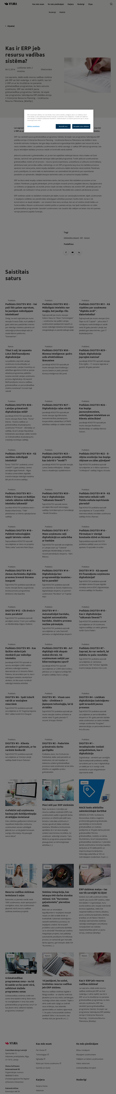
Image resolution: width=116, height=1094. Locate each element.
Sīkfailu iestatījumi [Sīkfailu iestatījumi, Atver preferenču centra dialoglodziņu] (33, 126)
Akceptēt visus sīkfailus (81, 126)
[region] (59, 121)
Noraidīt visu (63, 126)
